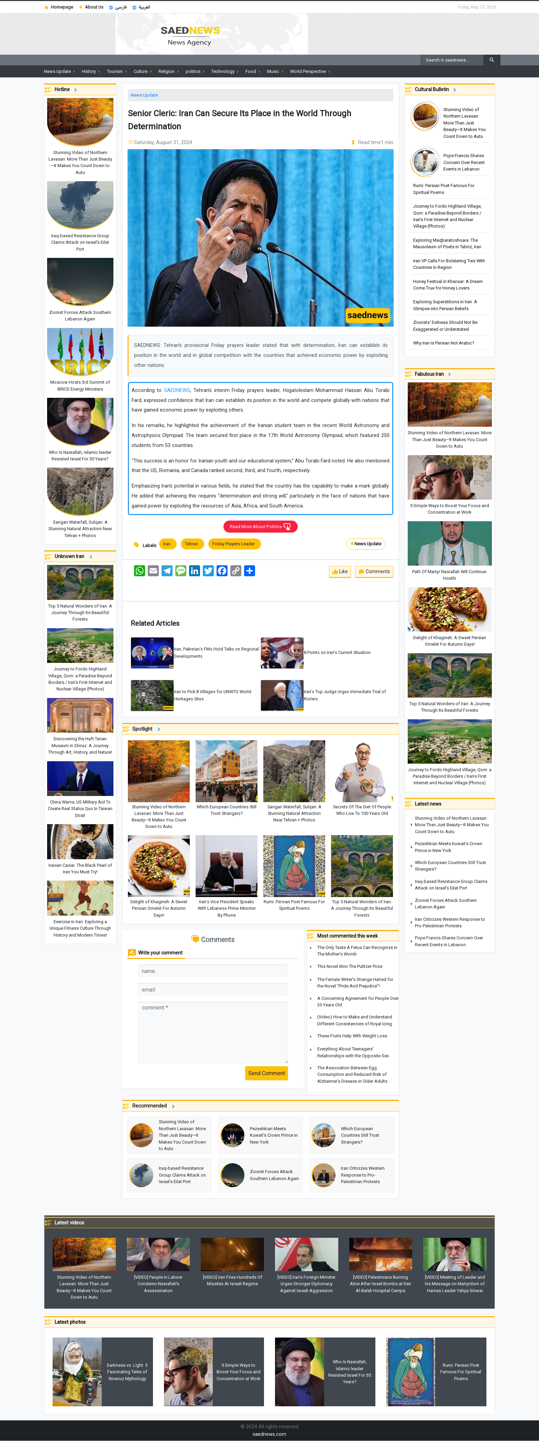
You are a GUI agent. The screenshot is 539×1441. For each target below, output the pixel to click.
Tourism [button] (117, 71)
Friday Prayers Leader (234, 544)
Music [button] (276, 71)
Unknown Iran (75, 556)
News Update (144, 95)
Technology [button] (225, 71)
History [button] (91, 71)
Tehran (192, 544)
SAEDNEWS (177, 390)
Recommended (154, 1106)
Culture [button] (143, 71)
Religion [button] (169, 71)
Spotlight (147, 729)
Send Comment (266, 1073)
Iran (168, 544)
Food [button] (253, 71)
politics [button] (196, 71)
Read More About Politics (260, 527)
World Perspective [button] (310, 71)
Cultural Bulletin (436, 90)
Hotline (67, 90)
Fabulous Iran (434, 374)
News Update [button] (60, 71)
